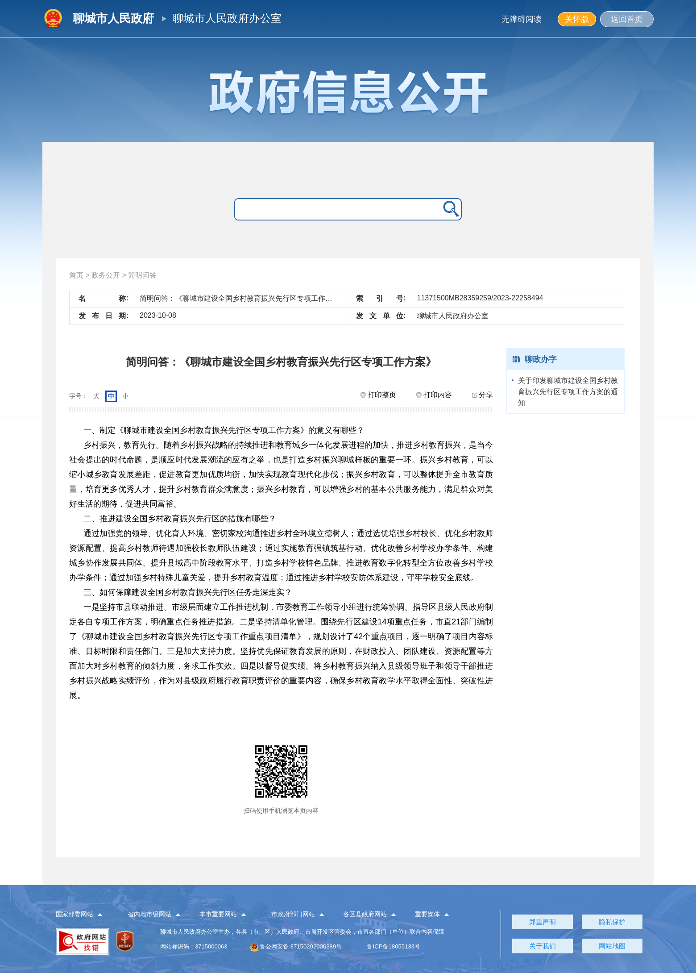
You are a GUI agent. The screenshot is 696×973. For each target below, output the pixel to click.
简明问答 (142, 275)
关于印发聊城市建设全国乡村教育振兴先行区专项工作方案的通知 (568, 392)
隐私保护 (612, 922)
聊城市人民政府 (113, 18)
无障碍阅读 (521, 19)
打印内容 (434, 395)
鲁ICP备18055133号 (393, 946)
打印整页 (378, 395)
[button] (84, 914)
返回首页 (627, 19)
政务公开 (105, 275)
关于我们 (542, 946)
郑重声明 (542, 922)
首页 (76, 275)
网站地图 (612, 946)
